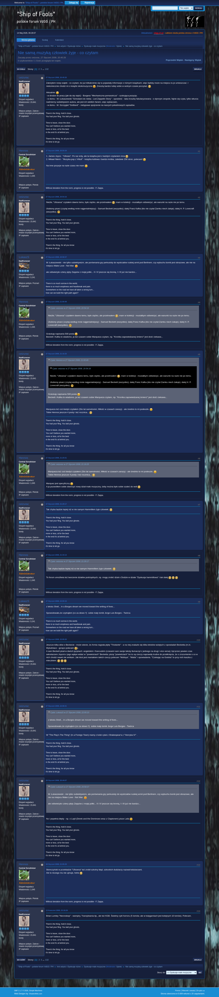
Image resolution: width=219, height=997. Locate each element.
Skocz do (161, 972)
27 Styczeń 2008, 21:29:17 (56, 504)
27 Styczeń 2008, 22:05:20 (56, 639)
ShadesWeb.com (35, 994)
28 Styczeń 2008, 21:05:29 (56, 864)
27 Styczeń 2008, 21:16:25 (56, 354)
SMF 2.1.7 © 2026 (21, 990)
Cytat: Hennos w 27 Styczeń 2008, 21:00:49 (69, 360)
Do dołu (21, 69)
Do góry (21, 960)
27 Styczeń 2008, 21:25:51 (56, 458)
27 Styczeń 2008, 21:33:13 (56, 555)
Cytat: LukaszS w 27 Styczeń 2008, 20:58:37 (70, 787)
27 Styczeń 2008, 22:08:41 (56, 706)
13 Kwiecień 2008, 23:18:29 (57, 910)
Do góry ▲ (201, 990)
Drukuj (198, 69)
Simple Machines (35, 990)
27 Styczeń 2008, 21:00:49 (56, 302)
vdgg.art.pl (158, 33)
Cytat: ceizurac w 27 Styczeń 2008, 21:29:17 (70, 561)
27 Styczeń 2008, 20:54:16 (56, 197)
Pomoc (178, 990)
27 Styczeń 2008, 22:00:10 (56, 601)
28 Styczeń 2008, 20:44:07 (56, 780)
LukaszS (24, 257)
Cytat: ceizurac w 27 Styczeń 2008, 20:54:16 (70, 308)
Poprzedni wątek (174, 60)
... (44, 69)
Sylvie (118, 46)
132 (46, 69)
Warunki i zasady (188, 990)
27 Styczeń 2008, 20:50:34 (56, 151)
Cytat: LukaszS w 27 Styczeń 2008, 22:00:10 (70, 713)
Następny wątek (193, 60)
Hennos (23, 150)
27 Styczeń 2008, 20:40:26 (56, 77)
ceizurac (24, 77)
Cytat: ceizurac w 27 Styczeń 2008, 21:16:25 (70, 464)
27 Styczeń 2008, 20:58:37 (56, 257)
